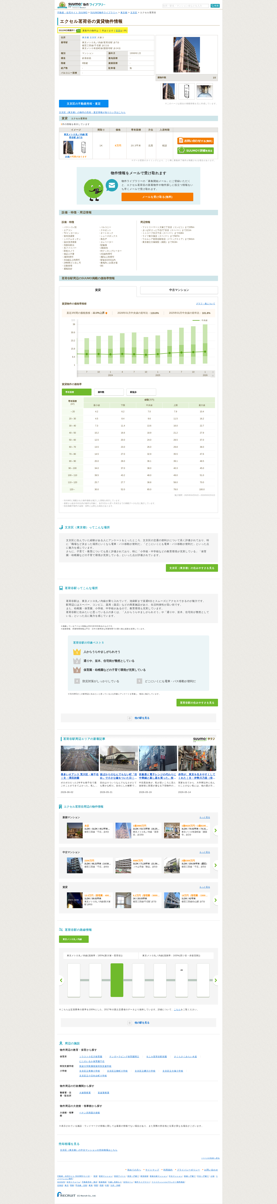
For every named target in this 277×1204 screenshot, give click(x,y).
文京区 (133, 12)
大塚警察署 (85, 1092)
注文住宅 (61, 1182)
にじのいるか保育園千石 (92, 1061)
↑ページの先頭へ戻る (210, 1158)
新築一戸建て (190, 1176)
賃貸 (118, 30)
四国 (102, 1185)
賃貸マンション (106, 1176)
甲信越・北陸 (81, 1185)
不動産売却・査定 (89, 1182)
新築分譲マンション (158, 1176)
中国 (107, 1185)
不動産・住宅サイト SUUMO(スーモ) (73, 1176)
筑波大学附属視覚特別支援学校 (95, 1066)
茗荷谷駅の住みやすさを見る (197, 702)
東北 (67, 1185)
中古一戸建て (203, 1176)
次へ (215, 980)
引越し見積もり (115, 1182)
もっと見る (204, 817)
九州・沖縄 (115, 1185)
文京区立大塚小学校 (173, 1071)
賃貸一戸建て (133, 1176)
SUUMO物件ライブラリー (104, 12)
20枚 (67, 157)
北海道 (60, 1185)
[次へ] (215, 830)
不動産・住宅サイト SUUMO (72, 12)
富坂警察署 (103, 1092)
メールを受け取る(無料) (157, 196)
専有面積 (69, 392)
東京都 (123, 12)
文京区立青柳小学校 (89, 1071)
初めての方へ (134, 1170)
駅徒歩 (133, 392)
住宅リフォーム (73, 1182)
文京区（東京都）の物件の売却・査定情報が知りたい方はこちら (92, 112)
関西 (96, 1185)
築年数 (101, 392)
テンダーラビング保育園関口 (124, 1056)
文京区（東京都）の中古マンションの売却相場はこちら (88, 1150)
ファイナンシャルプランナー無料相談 (168, 1182)
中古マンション (175, 1176)
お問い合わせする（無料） (195, 141)
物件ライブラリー (142, 1182)
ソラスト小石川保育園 (90, 1056)
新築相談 (103, 1182)
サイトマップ (152, 1170)
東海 (91, 1185)
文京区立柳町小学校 (117, 1071)
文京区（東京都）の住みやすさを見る (191, 568)
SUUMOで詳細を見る (195, 150)
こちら (177, 1009)
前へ (61, 980)
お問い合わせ (211, 1170)
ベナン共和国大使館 (89, 1112)
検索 (216, 5)
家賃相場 (144, 1176)
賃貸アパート (120, 1176)
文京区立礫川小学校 (145, 1071)
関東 (72, 1185)
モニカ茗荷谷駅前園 (156, 1056)
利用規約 (168, 1170)
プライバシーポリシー (188, 1170)
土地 (212, 1176)
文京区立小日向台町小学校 (93, 1075)
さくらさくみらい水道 (185, 1056)
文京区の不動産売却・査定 (84, 103)
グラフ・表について (205, 303)
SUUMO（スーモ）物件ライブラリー (81, 5)
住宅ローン (128, 1182)
